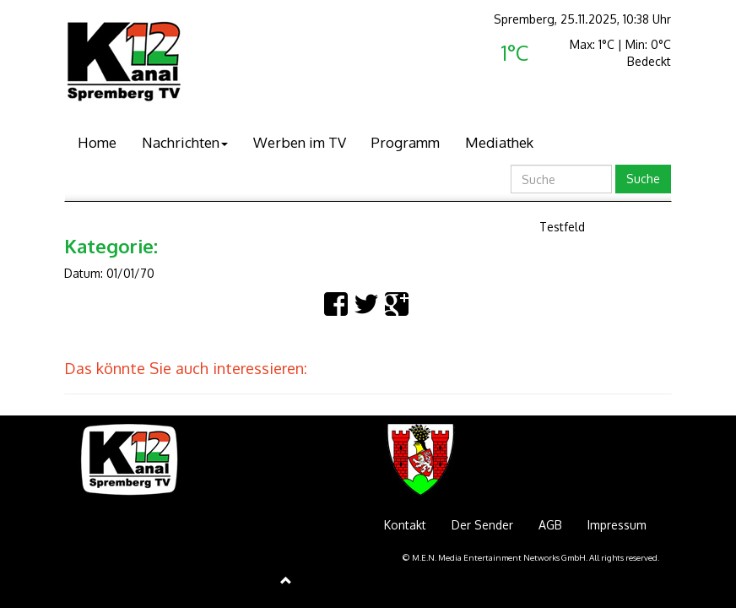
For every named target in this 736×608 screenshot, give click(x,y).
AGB (550, 525)
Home (97, 142)
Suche (643, 178)
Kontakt (405, 525)
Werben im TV (299, 142)
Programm (405, 142)
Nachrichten (185, 142)
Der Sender (482, 525)
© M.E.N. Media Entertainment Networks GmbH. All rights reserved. (531, 557)
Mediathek (499, 142)
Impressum (617, 525)
